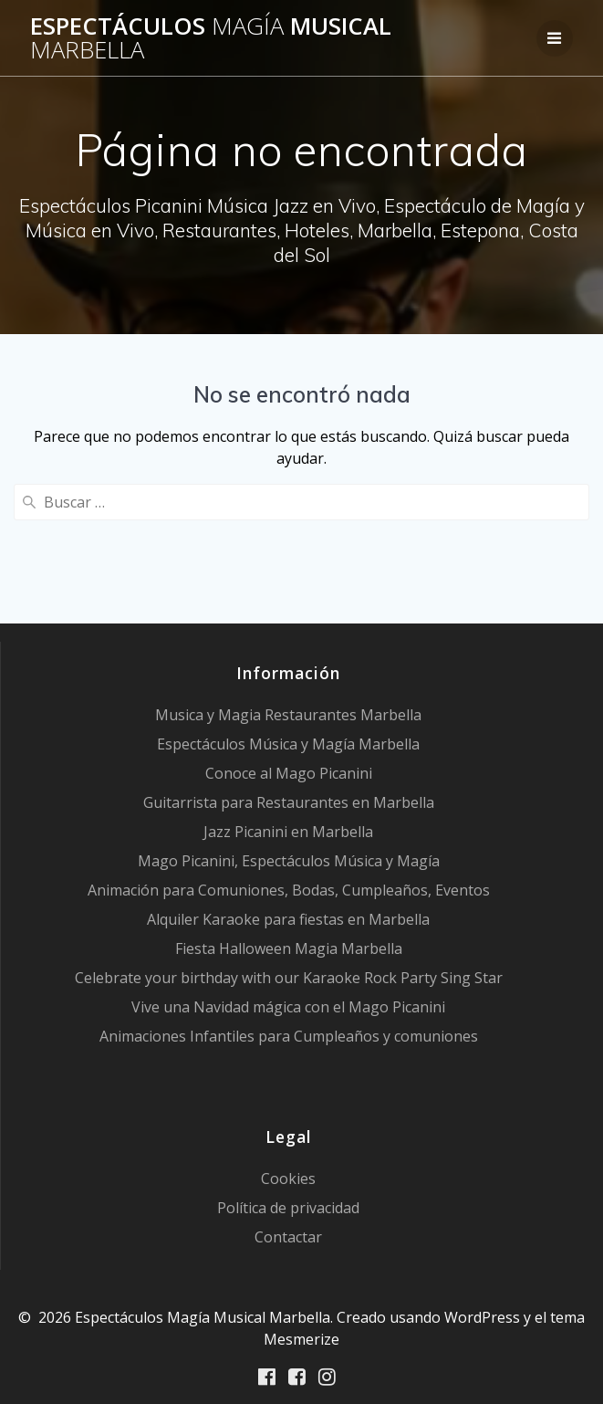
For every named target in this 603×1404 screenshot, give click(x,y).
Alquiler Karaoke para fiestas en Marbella (288, 919)
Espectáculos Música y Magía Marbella (288, 744)
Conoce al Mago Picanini (288, 773)
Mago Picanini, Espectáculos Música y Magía (289, 861)
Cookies (288, 1178)
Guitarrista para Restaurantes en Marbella (288, 802)
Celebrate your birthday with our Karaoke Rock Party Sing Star (289, 978)
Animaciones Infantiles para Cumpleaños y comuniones (288, 1036)
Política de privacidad (288, 1208)
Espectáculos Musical (210, 38)
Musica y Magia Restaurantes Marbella (288, 715)
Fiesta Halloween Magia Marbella (288, 948)
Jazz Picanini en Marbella (288, 832)
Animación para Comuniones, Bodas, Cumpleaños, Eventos (289, 890)
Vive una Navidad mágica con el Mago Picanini (288, 1007)
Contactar (288, 1237)
